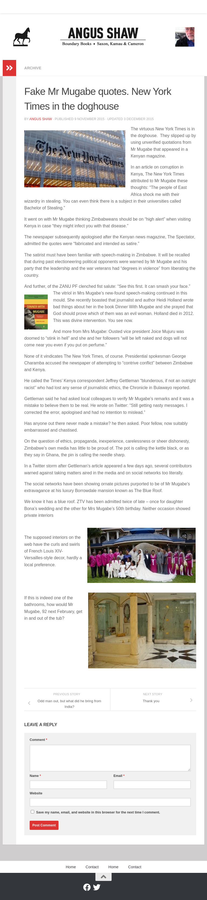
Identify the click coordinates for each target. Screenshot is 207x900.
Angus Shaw (40, 119)
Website (36, 793)
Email (119, 776)
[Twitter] (97, 887)
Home (11, 7)
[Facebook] (87, 887)
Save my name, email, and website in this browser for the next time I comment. (98, 812)
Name (35, 776)
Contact (30, 7)
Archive (32, 68)
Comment (38, 740)
